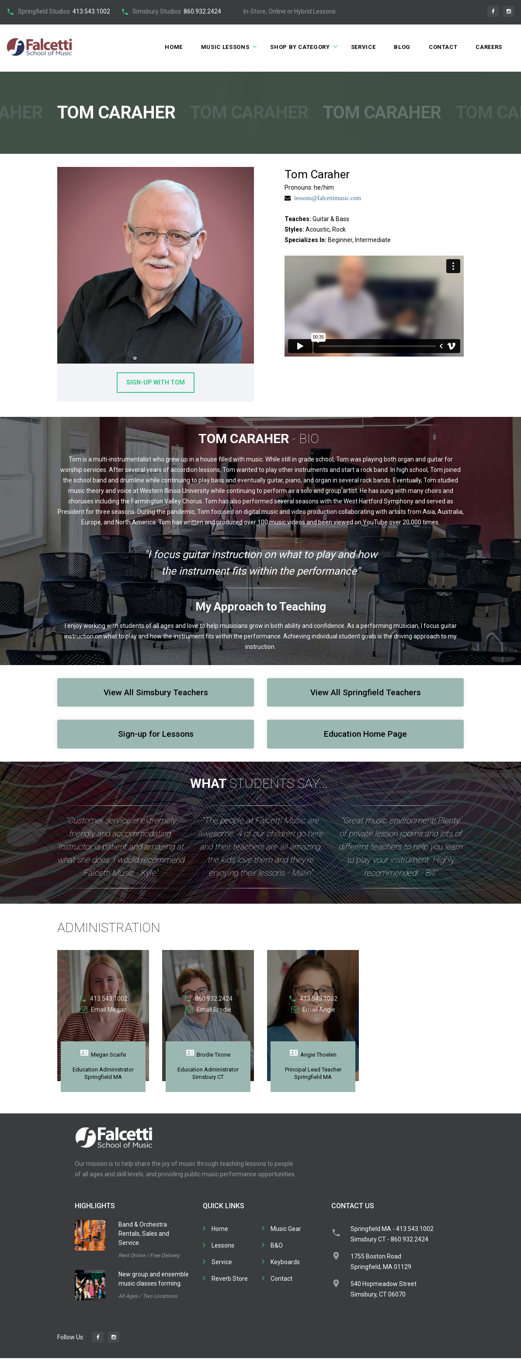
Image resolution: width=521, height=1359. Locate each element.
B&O (277, 1246)
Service (363, 47)
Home (174, 47)
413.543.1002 (91, 11)
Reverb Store (230, 1279)
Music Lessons (225, 47)
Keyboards (285, 1262)
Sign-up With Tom (155, 382)
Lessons (223, 1246)
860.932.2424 (202, 11)
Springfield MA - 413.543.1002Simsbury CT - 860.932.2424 (392, 1235)
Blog (402, 47)
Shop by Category (300, 47)
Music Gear (286, 1229)
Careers (489, 47)
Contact (443, 47)
